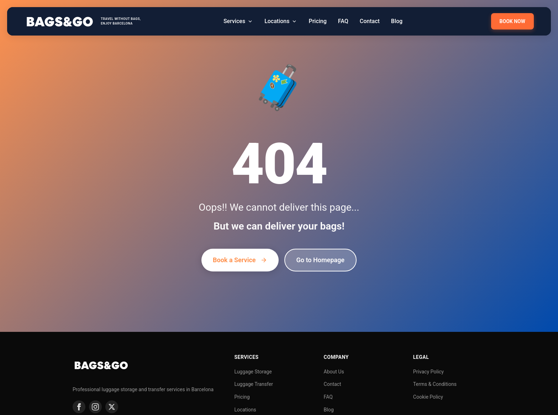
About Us (334, 371)
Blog (329, 410)
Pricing (241, 397)
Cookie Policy (428, 397)
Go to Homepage (320, 260)
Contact (332, 384)
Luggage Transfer (253, 384)
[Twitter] (111, 406)
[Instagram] (95, 406)
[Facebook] (79, 406)
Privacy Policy (428, 371)
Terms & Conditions (435, 384)
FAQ (328, 397)
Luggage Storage (253, 371)
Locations (245, 410)
